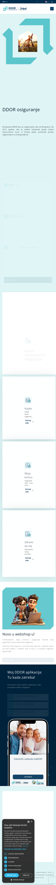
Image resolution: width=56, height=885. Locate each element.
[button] (18, 849)
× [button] (31, 821)
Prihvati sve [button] (11, 875)
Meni (5, 2)
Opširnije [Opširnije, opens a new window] (25, 846)
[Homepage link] (14, 8)
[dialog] (18, 851)
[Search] (52, 2)
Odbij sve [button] (26, 875)
